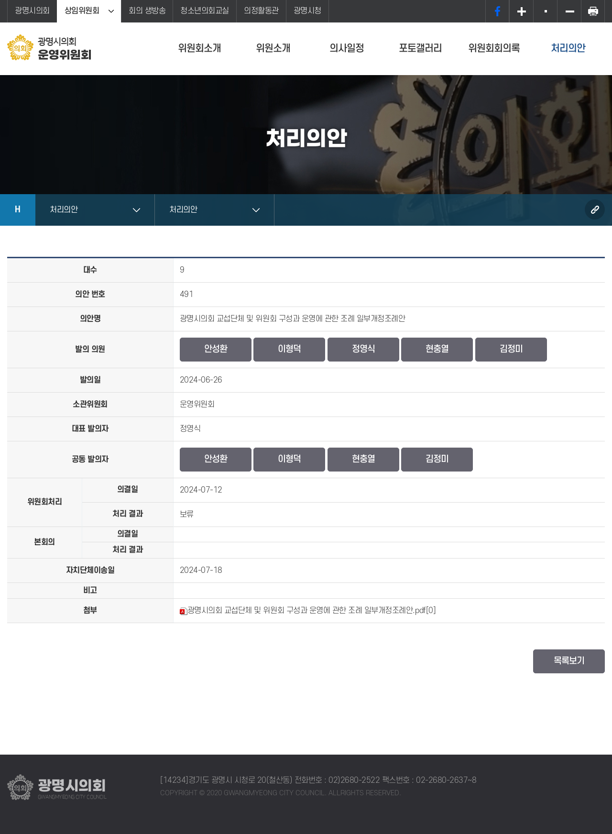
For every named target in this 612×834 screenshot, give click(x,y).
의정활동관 (261, 11)
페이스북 (497, 11)
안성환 (215, 349)
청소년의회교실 (204, 11)
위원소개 (273, 48)
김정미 (511, 349)
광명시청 (307, 11)
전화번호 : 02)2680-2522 (337, 780)
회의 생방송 (147, 11)
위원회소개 (199, 48)
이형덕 (289, 349)
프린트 (593, 11)
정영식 (363, 349)
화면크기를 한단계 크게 (521, 11)
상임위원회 (82, 11)
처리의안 (568, 48)
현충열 (437, 349)
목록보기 (569, 661)
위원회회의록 (494, 48)
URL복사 (595, 209)
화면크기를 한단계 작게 (569, 11)
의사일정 (346, 48)
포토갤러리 (420, 48)
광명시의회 (32, 11)
